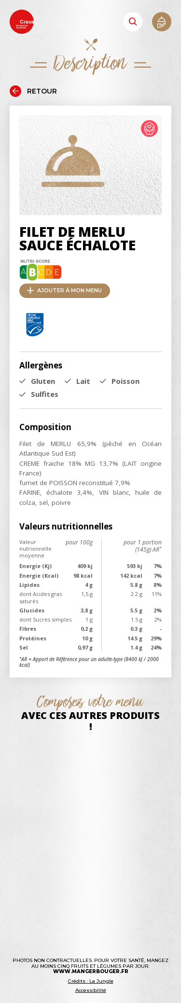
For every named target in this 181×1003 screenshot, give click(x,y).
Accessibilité (90, 990)
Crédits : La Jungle (90, 981)
